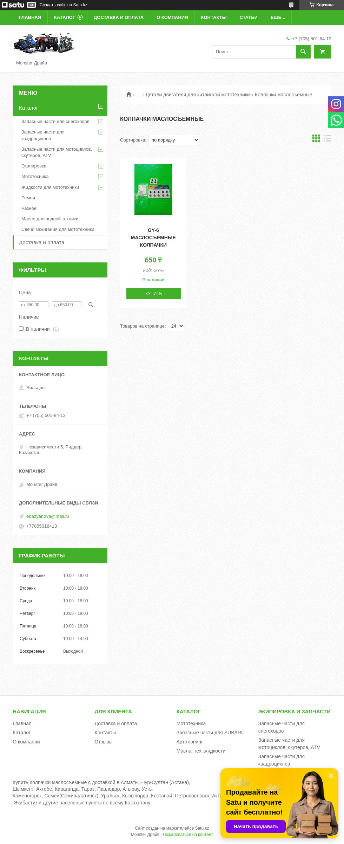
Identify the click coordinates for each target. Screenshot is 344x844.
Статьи (248, 17)
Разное (29, 208)
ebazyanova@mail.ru (47, 516)
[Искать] (303, 52)
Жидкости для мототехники (50, 187)
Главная (30, 17)
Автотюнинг (190, 741)
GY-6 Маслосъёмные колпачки (153, 237)
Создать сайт (53, 4)
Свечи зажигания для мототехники (57, 229)
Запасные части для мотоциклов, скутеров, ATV (56, 152)
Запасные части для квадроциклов (43, 135)
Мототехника (35, 176)
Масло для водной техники (49, 218)
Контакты (214, 17)
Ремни (28, 197)
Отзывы (104, 741)
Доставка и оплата (119, 17)
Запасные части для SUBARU (211, 732)
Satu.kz (202, 828)
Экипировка (33, 166)
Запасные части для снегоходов (55, 121)
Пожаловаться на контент (188, 834)
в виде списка (327, 140)
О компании (172, 17)
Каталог (64, 17)
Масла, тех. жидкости (201, 751)
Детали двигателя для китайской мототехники (198, 94)
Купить (153, 293)
